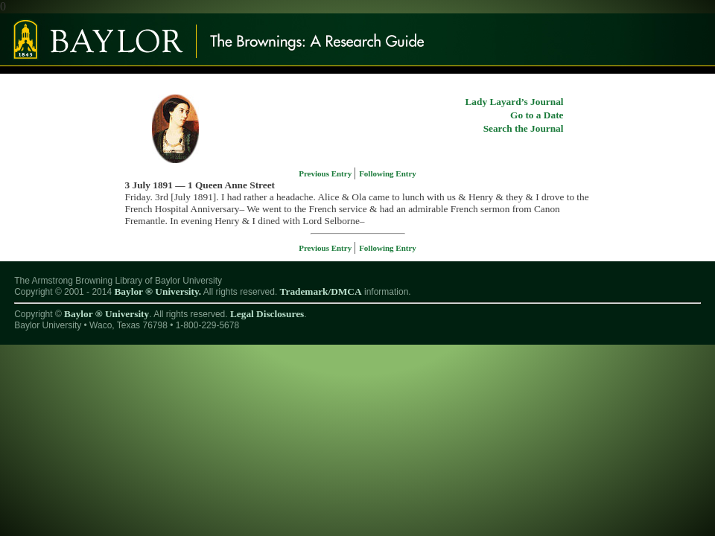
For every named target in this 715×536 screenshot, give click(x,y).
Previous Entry (326, 173)
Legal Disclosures (267, 313)
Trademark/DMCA (321, 291)
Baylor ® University (106, 313)
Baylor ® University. (157, 291)
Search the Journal (523, 128)
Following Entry (387, 173)
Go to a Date (536, 115)
